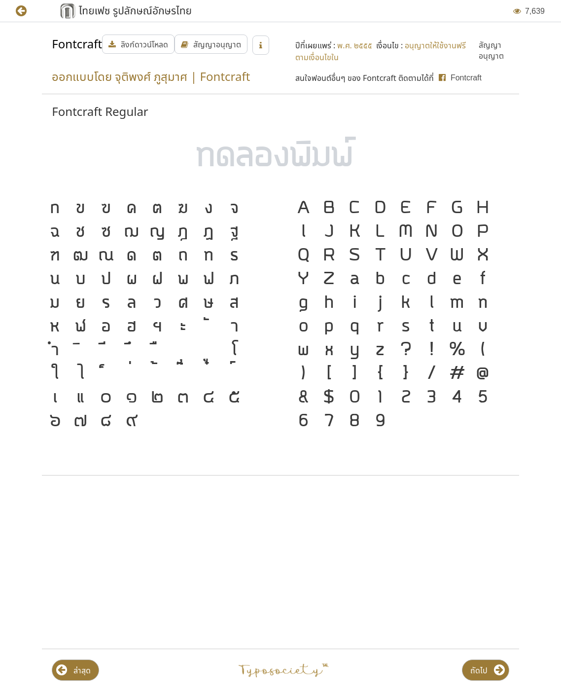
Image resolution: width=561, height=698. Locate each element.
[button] (28, 11)
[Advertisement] (159, 562)
